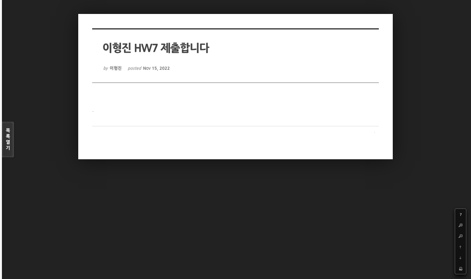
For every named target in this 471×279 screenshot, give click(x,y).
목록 (8, 139)
